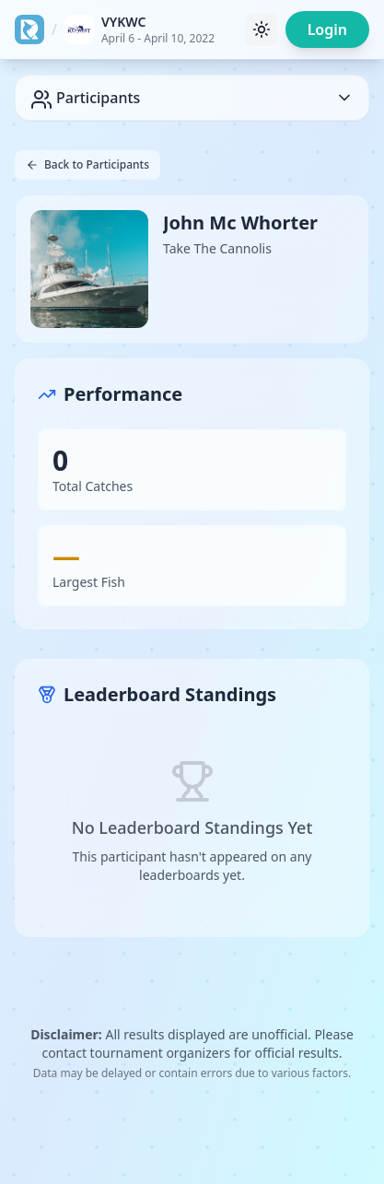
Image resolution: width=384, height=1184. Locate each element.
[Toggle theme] (261, 29)
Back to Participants (87, 164)
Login (327, 29)
